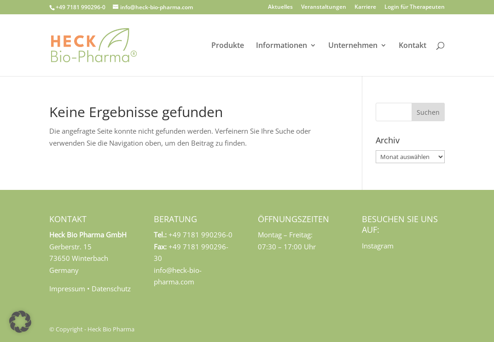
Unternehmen (353, 46)
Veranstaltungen (323, 7)
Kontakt (412, 46)
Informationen (281, 46)
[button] (20, 321)
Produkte (227, 46)
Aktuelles (280, 7)
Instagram (378, 245)
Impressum (67, 288)
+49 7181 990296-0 (80, 7)
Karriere (365, 7)
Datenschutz (111, 288)
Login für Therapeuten (414, 7)
